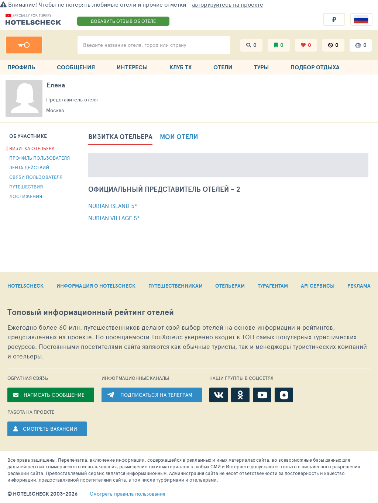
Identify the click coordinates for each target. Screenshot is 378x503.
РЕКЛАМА (359, 286)
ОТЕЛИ (222, 67)
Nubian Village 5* (114, 218)
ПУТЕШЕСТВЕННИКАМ (175, 286)
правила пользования (127, 493)
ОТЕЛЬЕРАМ (230, 286)
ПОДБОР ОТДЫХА (315, 67)
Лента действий (29, 167)
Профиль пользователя (39, 158)
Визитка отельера (32, 148)
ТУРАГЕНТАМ (273, 286)
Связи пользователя (35, 177)
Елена (56, 85)
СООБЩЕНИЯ (76, 67)
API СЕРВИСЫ (317, 286)
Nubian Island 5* (112, 205)
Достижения (25, 196)
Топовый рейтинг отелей (90, 312)
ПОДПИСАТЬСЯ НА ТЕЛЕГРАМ (156, 394)
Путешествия (26, 186)
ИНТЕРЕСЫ (132, 67)
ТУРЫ (261, 67)
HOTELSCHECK (25, 286)
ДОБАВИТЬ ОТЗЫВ (123, 21)
